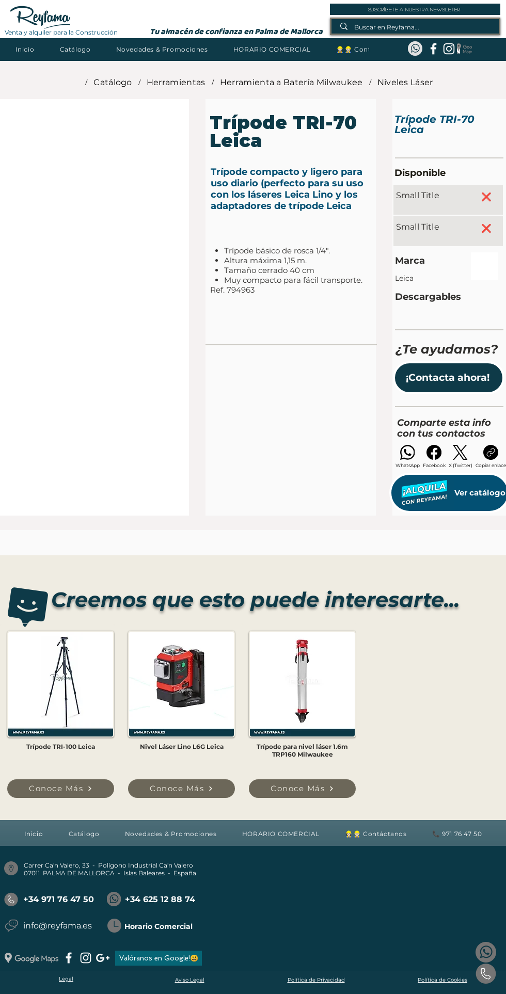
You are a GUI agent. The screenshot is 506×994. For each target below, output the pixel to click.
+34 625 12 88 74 (160, 899)
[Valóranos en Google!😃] (158, 958)
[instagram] (448, 48)
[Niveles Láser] (405, 82)
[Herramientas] (176, 82)
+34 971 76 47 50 (58, 899)
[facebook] (433, 48)
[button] (75, 49)
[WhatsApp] (408, 456)
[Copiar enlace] (491, 456)
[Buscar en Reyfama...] (415, 27)
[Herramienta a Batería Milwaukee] (291, 82)
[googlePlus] (103, 958)
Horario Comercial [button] (158, 926)
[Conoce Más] (60, 788)
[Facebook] (434, 456)
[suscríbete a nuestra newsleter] (415, 9)
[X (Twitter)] (460, 456)
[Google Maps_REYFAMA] (464, 48)
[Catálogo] (112, 82)
